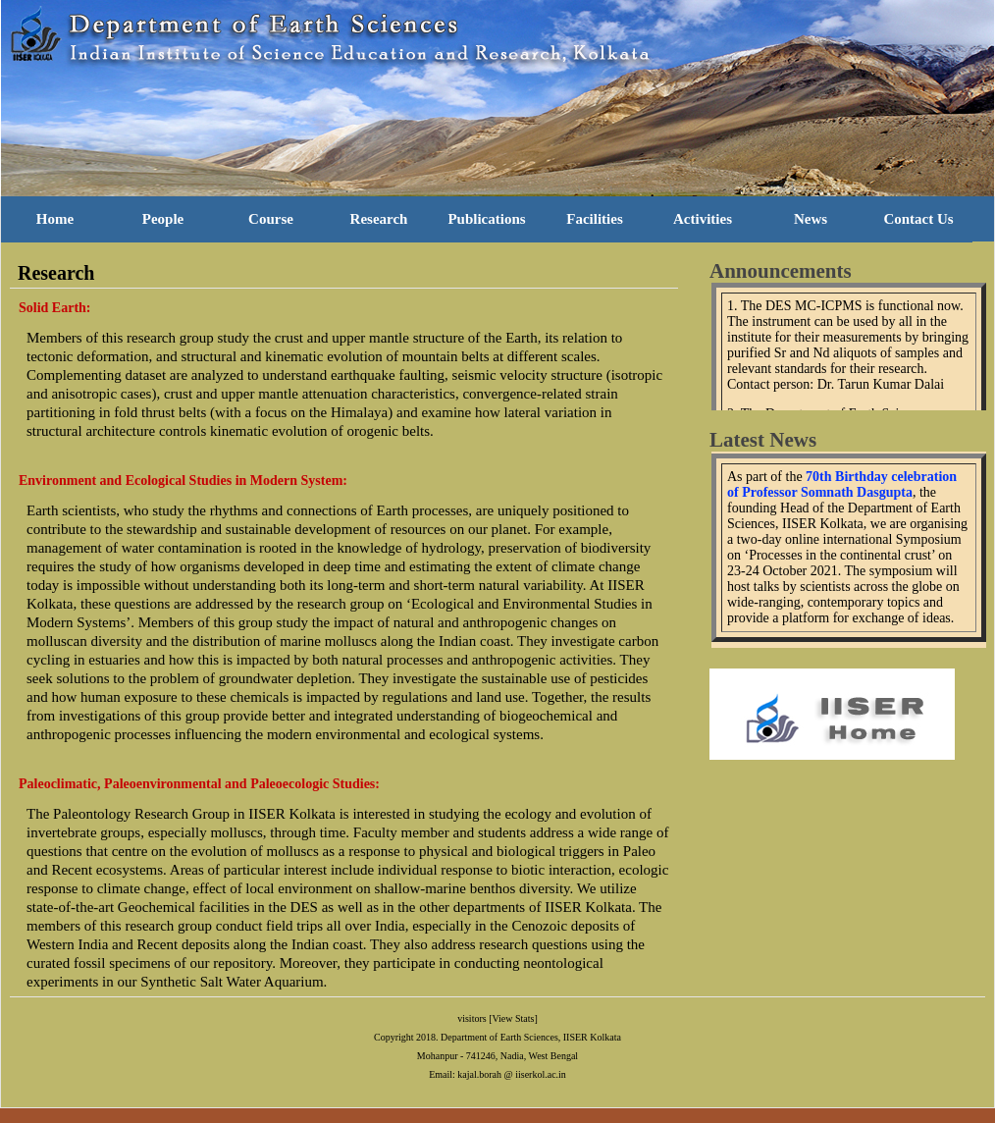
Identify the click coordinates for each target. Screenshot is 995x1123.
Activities (702, 219)
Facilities (594, 219)
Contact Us (918, 219)
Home (55, 219)
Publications (486, 219)
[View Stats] (513, 1018)
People (163, 219)
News (810, 219)
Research (379, 219)
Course (270, 219)
